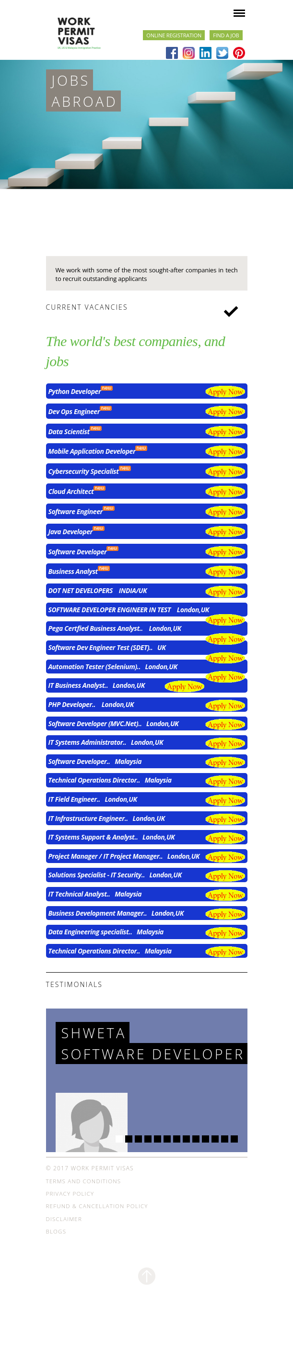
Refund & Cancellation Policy (97, 1229)
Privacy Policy (70, 1216)
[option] (146, 124)
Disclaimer (64, 1241)
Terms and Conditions (83, 1204)
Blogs (56, 1254)
